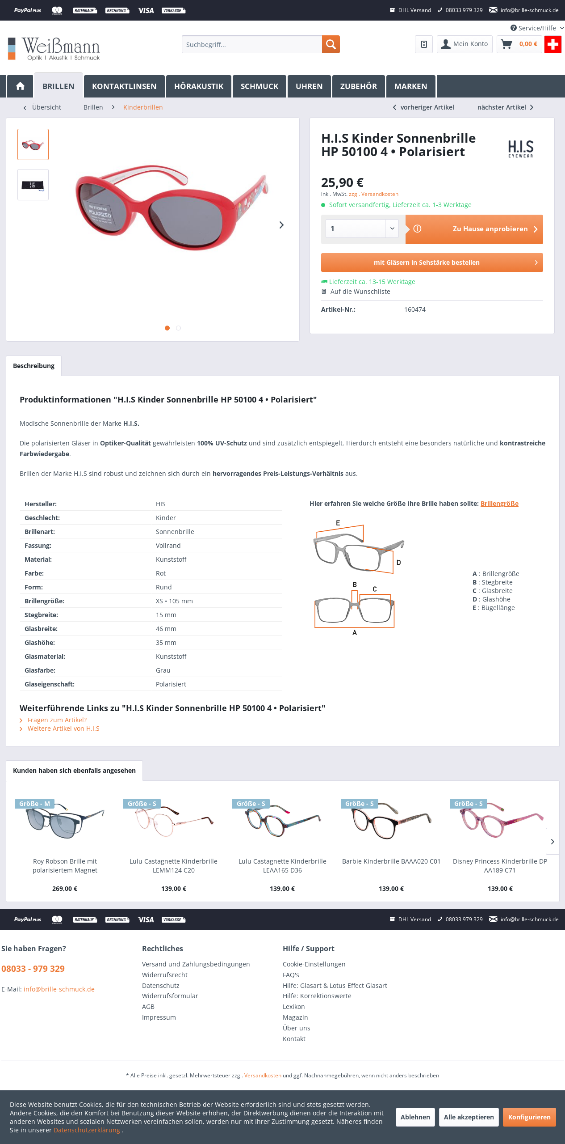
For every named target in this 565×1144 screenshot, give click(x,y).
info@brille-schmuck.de (59, 989)
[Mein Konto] (465, 44)
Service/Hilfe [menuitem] (534, 28)
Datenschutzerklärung (88, 1130)
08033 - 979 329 (33, 969)
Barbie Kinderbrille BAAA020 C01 (391, 861)
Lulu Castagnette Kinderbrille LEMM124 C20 (174, 865)
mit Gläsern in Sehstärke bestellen (456, 261)
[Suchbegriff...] (260, 44)
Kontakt (294, 1038)
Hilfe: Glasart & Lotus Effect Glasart (335, 985)
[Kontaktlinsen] (125, 86)
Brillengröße (500, 503)
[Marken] (411, 86)
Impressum (159, 1017)
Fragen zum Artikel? (53, 720)
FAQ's (291, 974)
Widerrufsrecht (165, 974)
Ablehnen (415, 1117)
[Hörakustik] (199, 86)
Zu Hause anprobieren (490, 228)
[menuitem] (260, 44)
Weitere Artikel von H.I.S (60, 728)
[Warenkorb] (519, 44)
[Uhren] (310, 86)
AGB (148, 1006)
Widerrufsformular (170, 995)
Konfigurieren (529, 1117)
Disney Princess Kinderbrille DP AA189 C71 (500, 865)
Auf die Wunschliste (355, 291)
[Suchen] (331, 44)
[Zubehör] (359, 86)
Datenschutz (161, 985)
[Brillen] (59, 85)
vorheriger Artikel (423, 107)
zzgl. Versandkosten (373, 194)
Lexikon (294, 1006)
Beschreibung (33, 365)
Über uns (296, 1028)
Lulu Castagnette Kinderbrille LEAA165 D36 (282, 865)
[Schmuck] (260, 86)
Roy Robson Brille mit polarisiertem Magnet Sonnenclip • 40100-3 (65, 866)
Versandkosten (262, 1075)
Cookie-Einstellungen (314, 964)
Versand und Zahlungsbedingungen (196, 964)
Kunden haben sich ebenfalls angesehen (74, 770)
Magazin (295, 1017)
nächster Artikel (505, 107)
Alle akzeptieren (469, 1117)
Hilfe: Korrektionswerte (317, 995)
